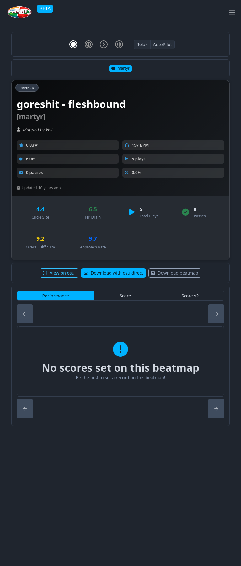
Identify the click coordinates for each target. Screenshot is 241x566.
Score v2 (190, 296)
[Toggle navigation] (232, 12)
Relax (142, 44)
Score (125, 296)
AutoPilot (162, 44)
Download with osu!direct (113, 273)
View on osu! (59, 273)
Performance (55, 296)
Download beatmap (174, 273)
